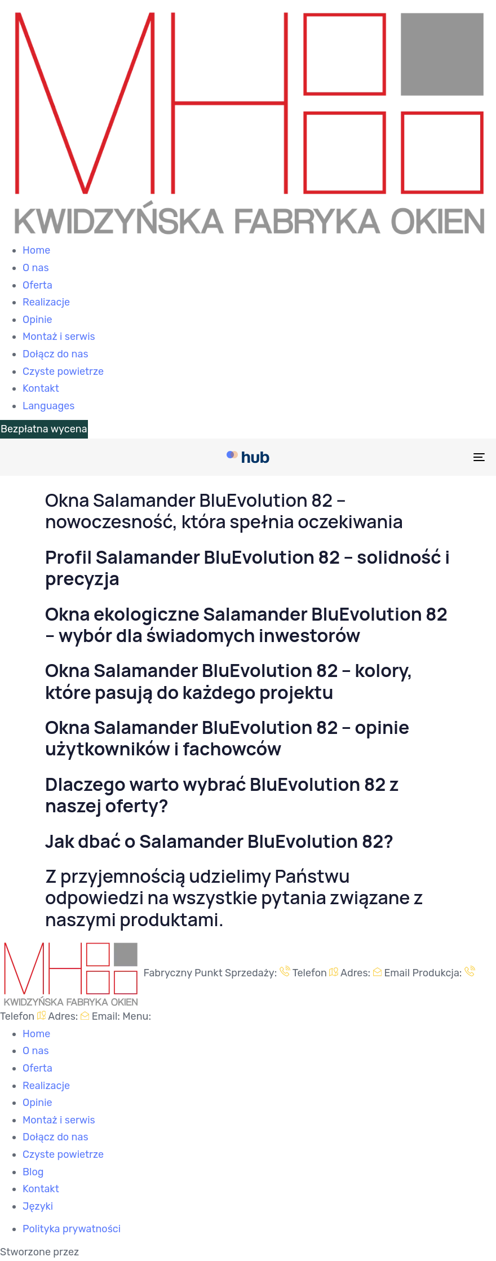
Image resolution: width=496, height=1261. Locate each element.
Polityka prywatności (72, 1229)
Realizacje (46, 302)
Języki (38, 1206)
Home (36, 250)
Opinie (37, 319)
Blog (33, 1172)
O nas (36, 268)
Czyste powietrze (63, 371)
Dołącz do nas (55, 354)
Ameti (95, 1252)
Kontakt (41, 388)
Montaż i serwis (59, 336)
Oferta (37, 285)
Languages (49, 406)
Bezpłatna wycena (44, 429)
